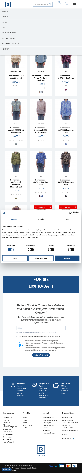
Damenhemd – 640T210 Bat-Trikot (66, 77)
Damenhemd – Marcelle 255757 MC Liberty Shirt (16, 130)
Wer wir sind (7, 429)
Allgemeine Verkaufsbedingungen (10, 426)
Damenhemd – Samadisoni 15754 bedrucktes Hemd (41, 130)
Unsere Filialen (7, 417)
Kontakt (64, 434)
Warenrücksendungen (50, 420)
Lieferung (6, 420)
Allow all (67, 258)
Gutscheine (46, 430)
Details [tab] (41, 219)
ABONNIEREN (41, 355)
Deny (15, 258)
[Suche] (43, 4)
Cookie (23, 468)
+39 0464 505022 (68, 428)
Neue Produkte (28, 425)
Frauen (25, 420)
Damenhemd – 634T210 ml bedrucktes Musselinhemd (16, 183)
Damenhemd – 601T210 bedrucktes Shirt (66, 182)
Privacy (18, 468)
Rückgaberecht (8, 434)
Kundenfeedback (8, 442)
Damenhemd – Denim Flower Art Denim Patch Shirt (41, 78)
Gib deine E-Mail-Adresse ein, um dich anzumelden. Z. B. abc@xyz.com (36, 332)
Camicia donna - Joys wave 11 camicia (16, 77)
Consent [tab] (14, 219)
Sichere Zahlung (8, 432)
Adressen (45, 428)
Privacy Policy (7, 439)
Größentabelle (7, 437)
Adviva (14, 470)
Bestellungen (47, 423)
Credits (29, 468)
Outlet (25, 428)
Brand (25, 423)
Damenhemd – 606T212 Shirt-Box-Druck (41, 182)
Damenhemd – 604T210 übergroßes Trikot (66, 130)
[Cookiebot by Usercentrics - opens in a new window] (70, 213)
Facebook (73, 438)
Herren (25, 417)
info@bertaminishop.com (70, 430)
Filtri (5, 469)
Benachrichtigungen (49, 433)
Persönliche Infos (48, 417)
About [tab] (67, 219)
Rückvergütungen (48, 425)
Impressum (6, 423)
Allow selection (41, 258)
